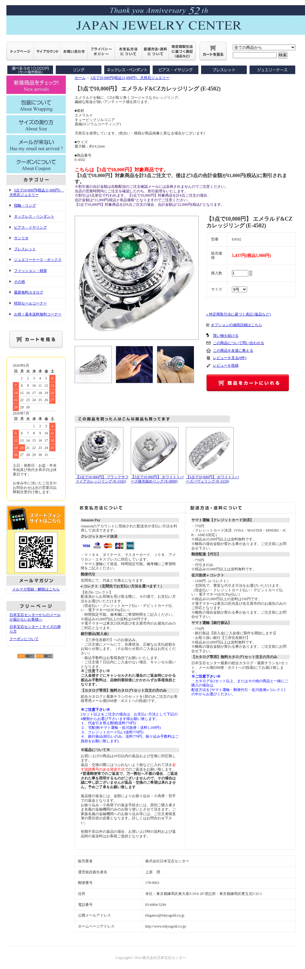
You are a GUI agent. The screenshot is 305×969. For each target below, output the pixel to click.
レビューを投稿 (226, 365)
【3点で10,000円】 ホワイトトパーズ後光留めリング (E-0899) (157, 479)
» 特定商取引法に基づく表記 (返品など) (238, 314)
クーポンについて (24, 639)
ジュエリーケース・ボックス (38, 260)
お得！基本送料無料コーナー (38, 314)
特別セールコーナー (30, 303)
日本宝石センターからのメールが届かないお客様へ (35, 617)
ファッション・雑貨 (30, 271)
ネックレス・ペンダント (34, 216)
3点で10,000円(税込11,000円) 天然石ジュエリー (36, 192)
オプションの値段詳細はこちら (236, 325)
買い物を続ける (226, 335)
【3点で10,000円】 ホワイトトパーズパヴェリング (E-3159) (212, 479)
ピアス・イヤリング (30, 227)
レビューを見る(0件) (229, 358)
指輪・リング (25, 205)
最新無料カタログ (28, 292)
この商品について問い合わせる (238, 343)
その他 (19, 282)
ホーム (80, 78)
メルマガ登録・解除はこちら (36, 589)
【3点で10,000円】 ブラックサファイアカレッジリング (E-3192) (102, 479)
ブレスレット (25, 249)
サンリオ (21, 238)
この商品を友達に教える (233, 350)
